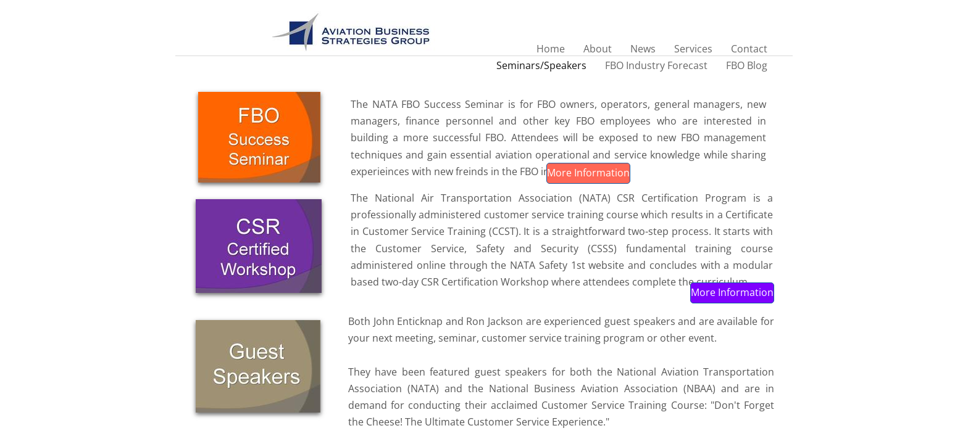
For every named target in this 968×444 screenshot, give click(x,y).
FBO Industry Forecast (656, 65)
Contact (749, 49)
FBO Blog (746, 65)
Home (550, 49)
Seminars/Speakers (541, 65)
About (597, 49)
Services (693, 49)
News (643, 49)
